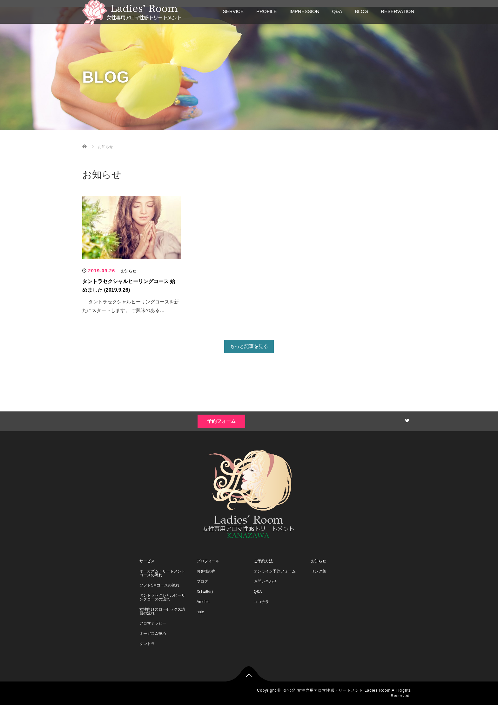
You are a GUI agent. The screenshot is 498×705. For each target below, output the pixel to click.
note (200, 612)
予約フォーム (221, 421)
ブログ (202, 581)
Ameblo (203, 602)
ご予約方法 (263, 561)
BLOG (361, 11)
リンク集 (318, 571)
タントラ (147, 643)
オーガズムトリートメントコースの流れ (162, 573)
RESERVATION (397, 11)
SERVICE (233, 11)
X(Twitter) (205, 591)
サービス (147, 561)
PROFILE (266, 11)
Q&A (337, 11)
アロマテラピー (152, 623)
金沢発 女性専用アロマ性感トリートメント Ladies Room (336, 690)
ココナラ (261, 602)
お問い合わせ (265, 581)
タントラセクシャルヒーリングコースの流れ (162, 597)
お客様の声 (206, 571)
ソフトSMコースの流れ (159, 585)
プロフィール (208, 561)
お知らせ (128, 271)
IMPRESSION (304, 11)
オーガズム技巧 (152, 633)
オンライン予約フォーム (275, 571)
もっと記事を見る (249, 346)
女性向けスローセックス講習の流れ (162, 611)
